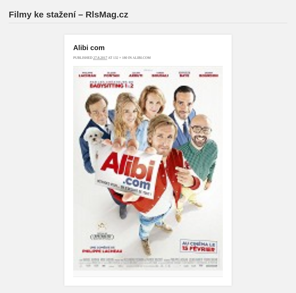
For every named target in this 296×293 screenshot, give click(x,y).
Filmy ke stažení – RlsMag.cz (68, 14)
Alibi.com (142, 58)
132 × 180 (120, 58)
